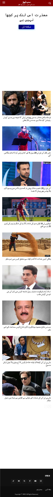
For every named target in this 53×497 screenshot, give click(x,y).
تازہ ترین (48, 324)
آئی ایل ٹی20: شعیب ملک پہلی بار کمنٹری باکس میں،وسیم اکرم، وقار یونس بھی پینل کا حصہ (27, 190)
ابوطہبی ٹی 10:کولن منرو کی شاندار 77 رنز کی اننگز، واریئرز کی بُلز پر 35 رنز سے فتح (27, 225)
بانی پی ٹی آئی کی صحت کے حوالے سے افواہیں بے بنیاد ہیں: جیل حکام (28, 399)
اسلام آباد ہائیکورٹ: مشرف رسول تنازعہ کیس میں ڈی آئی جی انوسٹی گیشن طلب (29, 293)
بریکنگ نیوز (48, 114)
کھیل (49, 185)
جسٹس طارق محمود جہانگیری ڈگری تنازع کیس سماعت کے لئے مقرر (27, 328)
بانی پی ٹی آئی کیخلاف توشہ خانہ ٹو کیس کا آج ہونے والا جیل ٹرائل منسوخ (27, 364)
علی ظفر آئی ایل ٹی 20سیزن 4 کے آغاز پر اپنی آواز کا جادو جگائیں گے (27, 154)
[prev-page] (46, 406)
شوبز (49, 149)
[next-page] (49, 406)
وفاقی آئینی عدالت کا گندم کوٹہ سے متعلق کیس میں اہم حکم (28, 259)
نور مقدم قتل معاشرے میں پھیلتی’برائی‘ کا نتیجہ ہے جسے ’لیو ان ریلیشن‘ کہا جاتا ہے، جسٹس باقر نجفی (27, 119)
